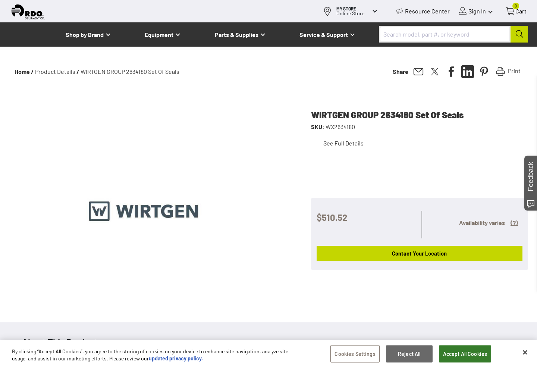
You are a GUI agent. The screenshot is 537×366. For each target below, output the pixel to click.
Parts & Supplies (236, 34)
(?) (514, 222)
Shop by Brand (85, 34)
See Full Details (343, 143)
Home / (24, 71)
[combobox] (453, 34)
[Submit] (519, 34)
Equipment (159, 34)
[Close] (525, 354)
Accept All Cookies (465, 356)
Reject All (409, 356)
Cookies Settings (355, 356)
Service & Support (323, 34)
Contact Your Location (419, 253)
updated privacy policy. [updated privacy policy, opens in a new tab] (176, 360)
